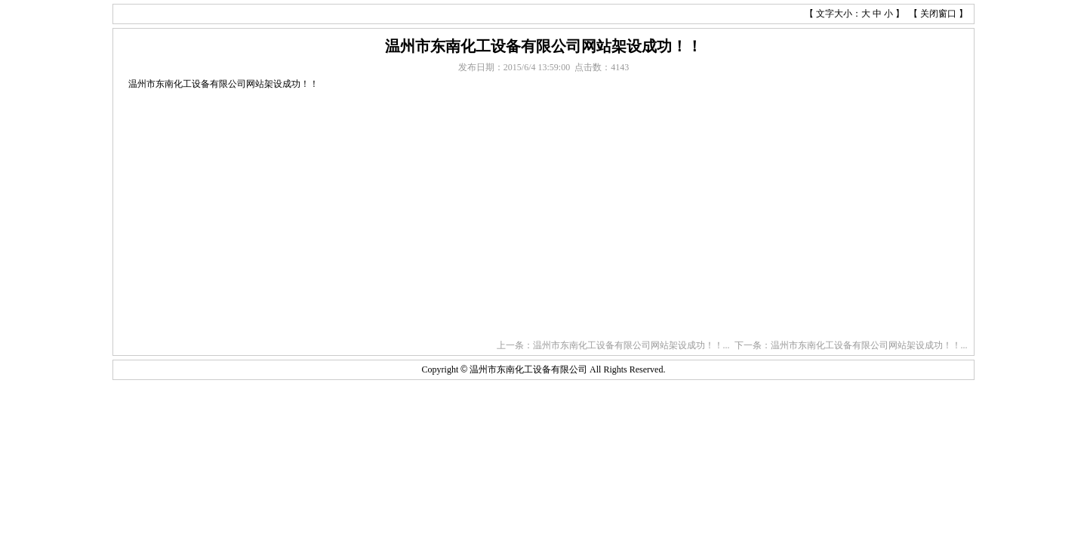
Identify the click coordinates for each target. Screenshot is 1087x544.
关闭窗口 (938, 13)
